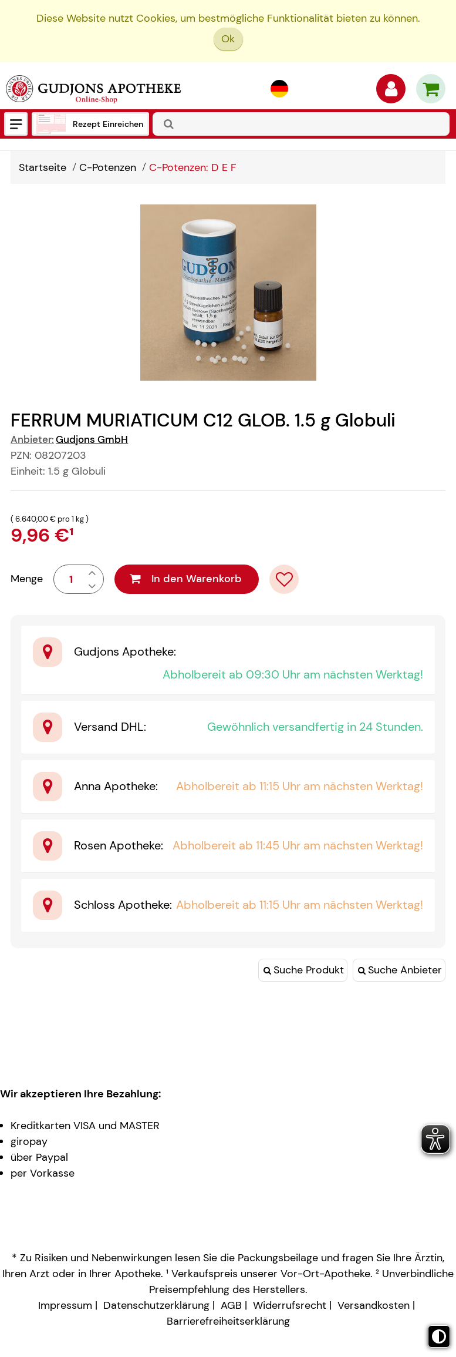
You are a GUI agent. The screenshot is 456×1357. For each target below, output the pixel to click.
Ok (228, 39)
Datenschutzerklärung (156, 1305)
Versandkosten (373, 1305)
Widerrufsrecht (289, 1305)
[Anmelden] (391, 92)
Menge (27, 579)
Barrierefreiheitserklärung (228, 1321)
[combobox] (301, 124)
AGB (231, 1305)
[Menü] (16, 124)
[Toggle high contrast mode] (439, 1336)
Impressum (65, 1305)
